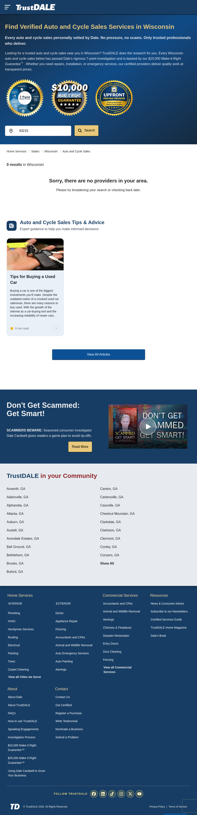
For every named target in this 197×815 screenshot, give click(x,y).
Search (86, 130)
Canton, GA (109, 489)
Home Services (17, 151)
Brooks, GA (15, 563)
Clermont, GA (110, 538)
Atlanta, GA (15, 513)
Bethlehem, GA (18, 555)
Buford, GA (15, 571)
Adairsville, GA (17, 497)
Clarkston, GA (110, 530)
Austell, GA (15, 530)
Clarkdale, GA (110, 522)
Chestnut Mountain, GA (117, 513)
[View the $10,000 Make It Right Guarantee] (69, 98)
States (35, 151)
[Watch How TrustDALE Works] (148, 426)
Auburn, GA (15, 522)
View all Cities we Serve (24, 677)
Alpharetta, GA (17, 505)
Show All (107, 563)
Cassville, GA (110, 505)
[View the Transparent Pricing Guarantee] (114, 98)
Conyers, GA (109, 555)
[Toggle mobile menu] (7, 7)
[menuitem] (27, 613)
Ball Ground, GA (19, 547)
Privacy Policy (157, 806)
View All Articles (98, 354)
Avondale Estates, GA (23, 538)
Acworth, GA (16, 489)
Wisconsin (51, 151)
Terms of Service (178, 806)
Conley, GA (108, 547)
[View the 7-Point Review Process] (25, 98)
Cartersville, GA (111, 497)
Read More (80, 446)
